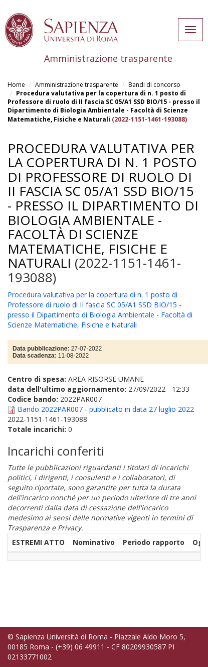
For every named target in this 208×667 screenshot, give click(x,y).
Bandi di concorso (154, 84)
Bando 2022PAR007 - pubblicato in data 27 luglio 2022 (106, 409)
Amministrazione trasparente (76, 84)
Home (16, 84)
